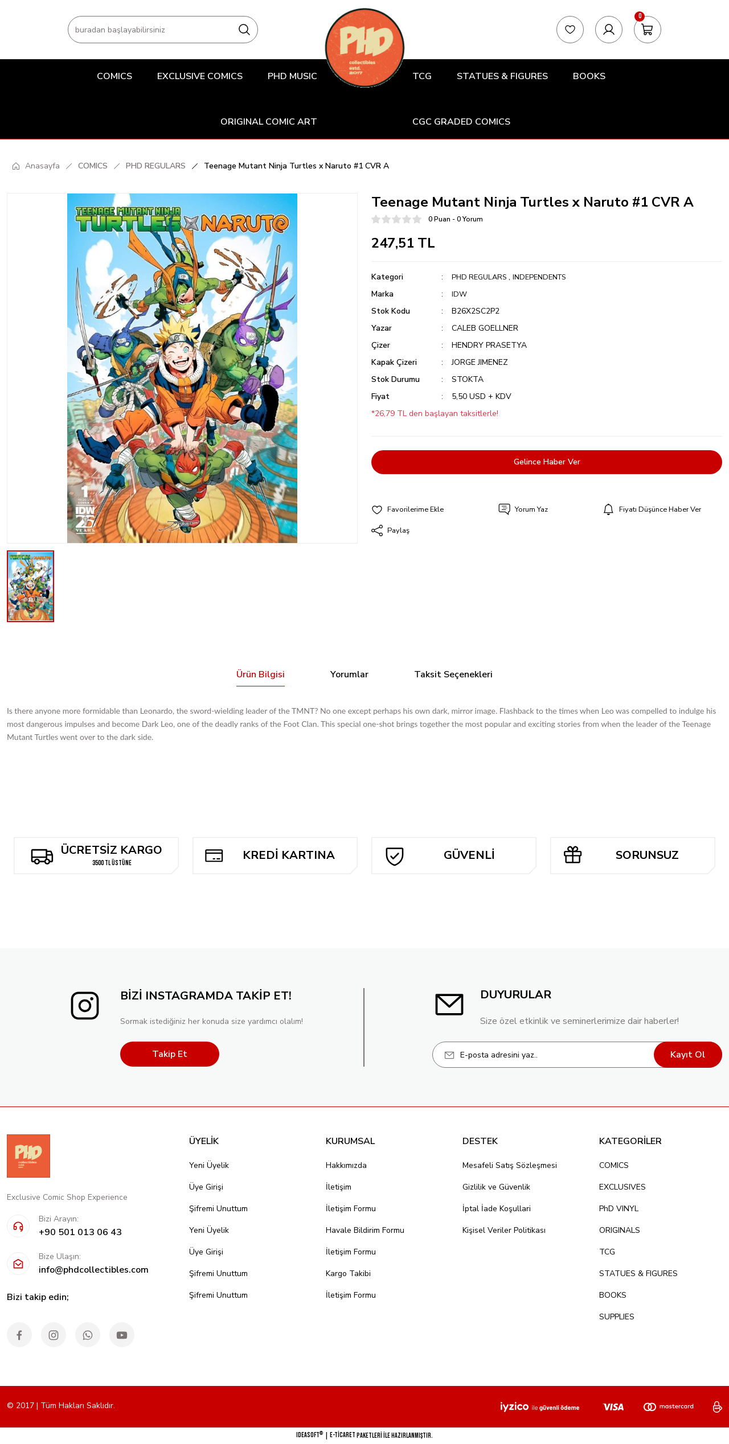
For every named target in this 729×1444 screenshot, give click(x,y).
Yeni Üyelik (209, 1165)
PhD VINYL (618, 1208)
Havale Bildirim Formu (365, 1230)
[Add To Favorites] (410, 510)
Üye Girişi (206, 1187)
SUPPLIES (616, 1316)
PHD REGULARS (481, 276)
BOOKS (612, 1295)
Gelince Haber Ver (547, 462)
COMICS (614, 1165)
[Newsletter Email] (577, 1055)
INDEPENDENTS (546, 276)
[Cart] (647, 29)
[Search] (163, 29)
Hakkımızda (346, 1165)
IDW (460, 294)
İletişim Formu (351, 1208)
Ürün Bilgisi (260, 674)
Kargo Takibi (348, 1273)
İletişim (338, 1187)
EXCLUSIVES (622, 1187)
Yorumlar (349, 674)
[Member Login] (608, 29)
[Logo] (364, 47)
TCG (607, 1251)
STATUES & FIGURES (638, 1273)
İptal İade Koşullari (496, 1208)
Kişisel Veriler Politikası (504, 1230)
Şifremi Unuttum (218, 1208)
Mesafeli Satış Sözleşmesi (509, 1165)
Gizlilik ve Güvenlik (496, 1187)
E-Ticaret (342, 1435)
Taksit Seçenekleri (453, 674)
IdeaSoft (309, 1434)
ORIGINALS (619, 1230)
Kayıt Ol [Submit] (687, 1054)
